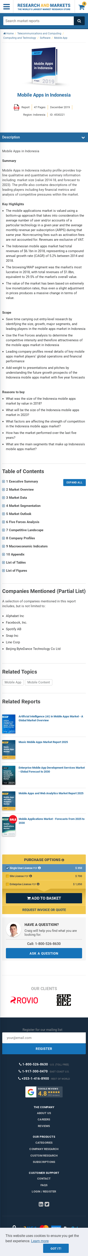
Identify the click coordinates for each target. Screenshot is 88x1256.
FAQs (44, 1185)
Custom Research (44, 1155)
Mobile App (13, 682)
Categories (44, 1142)
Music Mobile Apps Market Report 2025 (43, 742)
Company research (43, 1149)
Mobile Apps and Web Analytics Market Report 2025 (51, 793)
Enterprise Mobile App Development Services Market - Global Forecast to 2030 (52, 769)
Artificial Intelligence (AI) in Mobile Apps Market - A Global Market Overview (51, 718)
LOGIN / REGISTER (44, 1191)
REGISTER (44, 1049)
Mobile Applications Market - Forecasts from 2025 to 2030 (51, 820)
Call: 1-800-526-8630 (44, 944)
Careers (44, 1119)
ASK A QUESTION (44, 953)
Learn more (40, 1241)
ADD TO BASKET (44, 898)
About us (44, 1113)
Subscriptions (44, 1162)
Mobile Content (38, 682)
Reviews (44, 1126)
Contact (44, 1178)
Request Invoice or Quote (44, 910)
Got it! (56, 1248)
